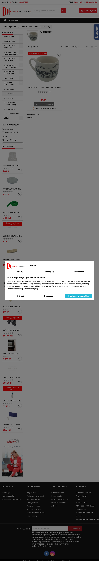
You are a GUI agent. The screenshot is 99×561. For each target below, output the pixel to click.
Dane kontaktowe (34, 509)
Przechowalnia (13, 113)
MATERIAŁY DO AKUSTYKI (10, 46)
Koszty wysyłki (32, 502)
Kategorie (14, 20)
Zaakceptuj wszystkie (78, 296)
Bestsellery (8, 146)
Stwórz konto (91, 2)
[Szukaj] (49, 10)
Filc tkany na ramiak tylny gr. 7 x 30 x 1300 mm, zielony (12, 213)
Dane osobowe (57, 492)
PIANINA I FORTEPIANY (9, 83)
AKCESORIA (9, 36)
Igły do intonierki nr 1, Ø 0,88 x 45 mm (12, 424)
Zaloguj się (78, 2)
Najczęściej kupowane (11, 499)
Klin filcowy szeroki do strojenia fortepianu (12, 260)
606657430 (23, 2)
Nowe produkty (8, 496)
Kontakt (5, 2)
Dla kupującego (33, 499)
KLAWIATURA (9, 41)
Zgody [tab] (20, 271)
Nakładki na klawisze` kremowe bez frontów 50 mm (12, 307)
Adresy (54, 506)
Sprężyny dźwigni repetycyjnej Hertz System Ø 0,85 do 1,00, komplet (12, 377)
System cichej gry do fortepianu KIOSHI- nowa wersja (12, 354)
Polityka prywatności (35, 496)
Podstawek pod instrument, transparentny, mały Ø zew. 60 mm (12, 189)
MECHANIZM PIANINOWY (9, 72)
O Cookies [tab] (79, 271)
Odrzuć (20, 296)
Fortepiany (11, 89)
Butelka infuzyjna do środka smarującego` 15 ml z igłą (12, 401)
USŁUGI (7, 118)
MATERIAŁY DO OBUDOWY (10, 59)
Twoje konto (59, 486)
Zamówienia (56, 496)
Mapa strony (32, 516)
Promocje (11, 109)
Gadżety (10, 93)
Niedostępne (11, 132)
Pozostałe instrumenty (11, 103)
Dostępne (80, 46)
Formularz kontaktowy (36, 512)
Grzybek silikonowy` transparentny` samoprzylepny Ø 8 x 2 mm (12, 165)
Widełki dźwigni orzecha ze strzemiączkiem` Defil (12, 236)
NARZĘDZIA (8, 78)
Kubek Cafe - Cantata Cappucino (44, 87)
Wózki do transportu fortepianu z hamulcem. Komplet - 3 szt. (12, 330)
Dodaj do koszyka (44, 104)
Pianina (10, 98)
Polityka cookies (33, 506)
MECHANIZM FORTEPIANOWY (10, 66)
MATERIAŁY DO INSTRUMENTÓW (11, 53)
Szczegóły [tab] (49, 271)
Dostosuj (49, 296)
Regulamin (31, 492)
